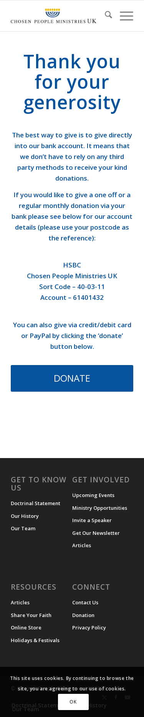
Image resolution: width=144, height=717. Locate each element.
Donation (83, 615)
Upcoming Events (93, 495)
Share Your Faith (31, 615)
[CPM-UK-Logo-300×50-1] (53, 15)
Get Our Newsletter (96, 532)
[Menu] (122, 15)
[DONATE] (72, 378)
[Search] (104, 15)
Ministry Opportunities (99, 507)
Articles (81, 545)
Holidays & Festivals (35, 640)
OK (73, 701)
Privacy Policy (89, 627)
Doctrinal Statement (35, 503)
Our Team (23, 528)
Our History (25, 515)
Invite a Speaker (92, 520)
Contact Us (85, 602)
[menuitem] (104, 15)
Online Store (26, 627)
